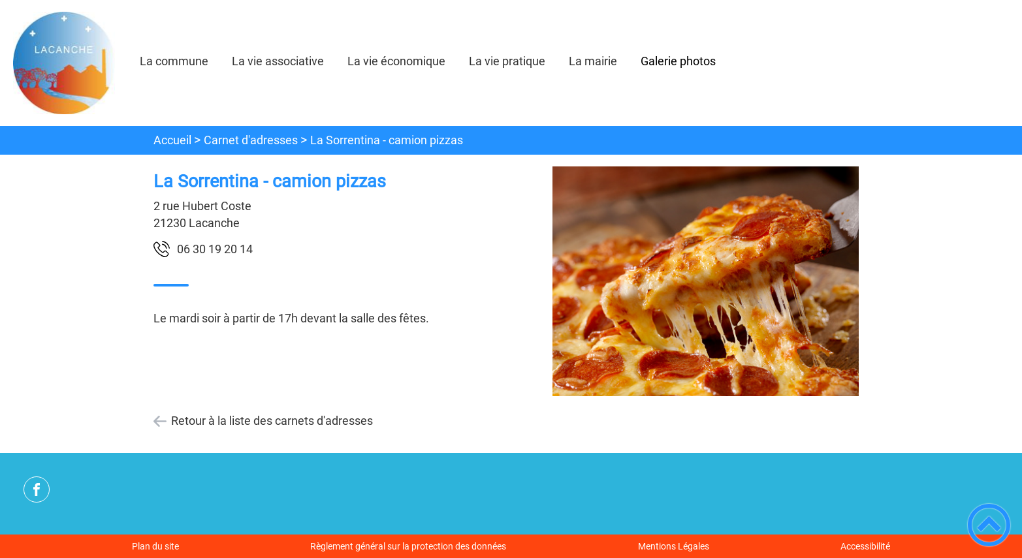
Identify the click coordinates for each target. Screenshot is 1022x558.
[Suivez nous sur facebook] (37, 489)
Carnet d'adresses (251, 140)
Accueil (172, 140)
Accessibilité (865, 546)
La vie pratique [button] (507, 61)
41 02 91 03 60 (215, 249)
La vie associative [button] (278, 61)
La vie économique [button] (396, 61)
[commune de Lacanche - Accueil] (64, 63)
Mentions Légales (673, 546)
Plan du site (155, 546)
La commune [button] (174, 61)
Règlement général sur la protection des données (408, 546)
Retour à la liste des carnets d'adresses (272, 420)
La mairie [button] (593, 61)
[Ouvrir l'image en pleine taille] (705, 282)
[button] (989, 525)
